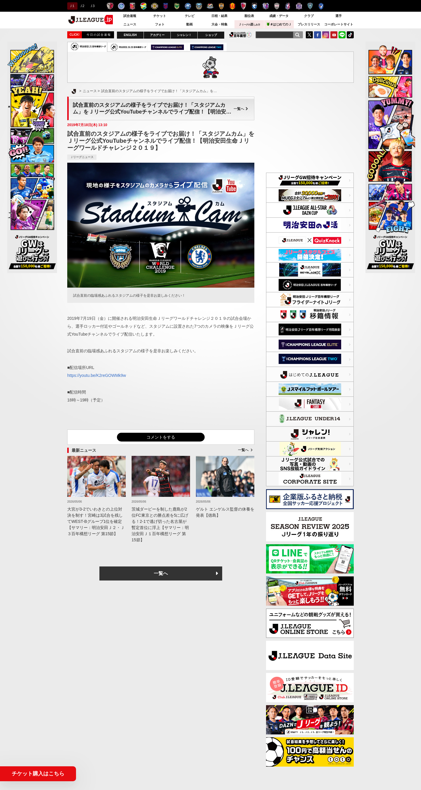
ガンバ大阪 (254, 6)
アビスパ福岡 (310, 6)
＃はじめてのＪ (279, 24)
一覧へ (241, 109)
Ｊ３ (91, 6)
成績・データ (279, 16)
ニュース (129, 24)
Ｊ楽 (249, 24)
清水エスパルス (221, 6)
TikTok (350, 34)
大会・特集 (219, 24)
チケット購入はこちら (38, 774)
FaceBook (317, 34)
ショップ (211, 35)
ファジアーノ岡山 (287, 6)
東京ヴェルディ (176, 6)
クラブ (309, 16)
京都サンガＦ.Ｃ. (243, 6)
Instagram (325, 34)
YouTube (333, 34)
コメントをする (160, 437)
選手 (338, 16)
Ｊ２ (81, 6)
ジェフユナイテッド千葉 (143, 6)
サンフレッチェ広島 (299, 6)
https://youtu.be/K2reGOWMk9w (96, 375)
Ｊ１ (71, 6)
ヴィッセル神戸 (276, 6)
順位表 (249, 16)
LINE (342, 34)
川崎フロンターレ (199, 6)
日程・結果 (219, 16)
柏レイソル (154, 6)
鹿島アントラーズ (110, 6)
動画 (189, 24)
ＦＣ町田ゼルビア (187, 6)
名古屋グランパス (232, 6)
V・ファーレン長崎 (321, 6)
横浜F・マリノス (210, 6)
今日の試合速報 (99, 34)
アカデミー (157, 35)
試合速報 (129, 16)
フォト (160, 24)
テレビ (189, 16)
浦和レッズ (132, 6)
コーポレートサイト (338, 24)
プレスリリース (309, 24)
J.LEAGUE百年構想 (240, 34)
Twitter (309, 34)
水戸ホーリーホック (121, 6)
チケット (159, 16)
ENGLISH (130, 35)
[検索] (297, 34)
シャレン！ (184, 35)
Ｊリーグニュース (82, 157)
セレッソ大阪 (265, 6)
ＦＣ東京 (165, 6)
